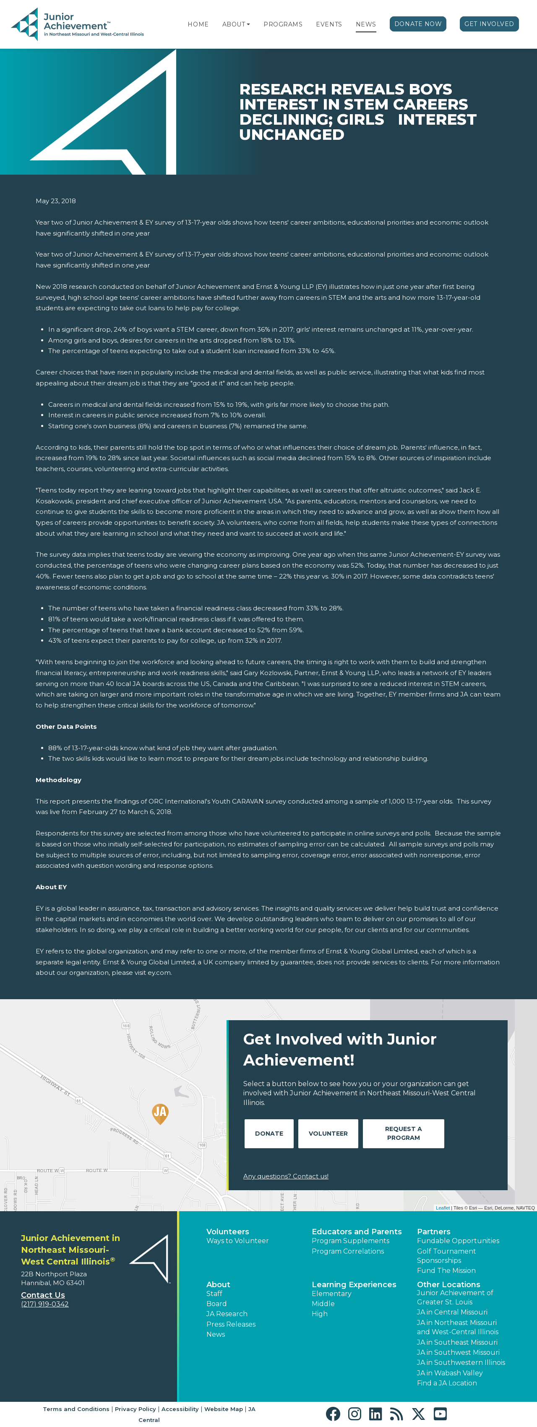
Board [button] (216, 1304)
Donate (269, 1133)
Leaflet (443, 1207)
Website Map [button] (223, 1409)
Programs (282, 24)
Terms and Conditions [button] (76, 1409)
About (233, 24)
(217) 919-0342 (45, 1304)
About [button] (218, 1284)
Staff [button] (214, 1294)
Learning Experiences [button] (354, 1284)
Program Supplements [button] (350, 1241)
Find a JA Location (447, 1383)
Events (329, 24)
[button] (248, 24)
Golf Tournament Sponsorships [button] (446, 1256)
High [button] (320, 1314)
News (366, 24)
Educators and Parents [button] (357, 1232)
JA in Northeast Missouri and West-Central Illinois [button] (457, 1327)
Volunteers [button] (227, 1232)
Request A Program (403, 1133)
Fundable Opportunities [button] (458, 1241)
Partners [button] (434, 1232)
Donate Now (418, 24)
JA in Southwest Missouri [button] (458, 1352)
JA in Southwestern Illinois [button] (461, 1363)
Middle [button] (323, 1304)
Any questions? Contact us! (285, 1176)
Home (198, 24)
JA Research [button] (227, 1314)
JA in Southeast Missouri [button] (457, 1342)
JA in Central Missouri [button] (452, 1312)
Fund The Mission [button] (446, 1271)
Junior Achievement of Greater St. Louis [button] (455, 1297)
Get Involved (489, 24)
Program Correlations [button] (348, 1251)
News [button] (215, 1334)
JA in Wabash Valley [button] (450, 1373)
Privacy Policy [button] (135, 1409)
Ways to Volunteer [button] (237, 1241)
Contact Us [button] (43, 1295)
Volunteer (328, 1133)
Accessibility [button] (180, 1409)
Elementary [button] (332, 1294)
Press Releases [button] (230, 1324)
